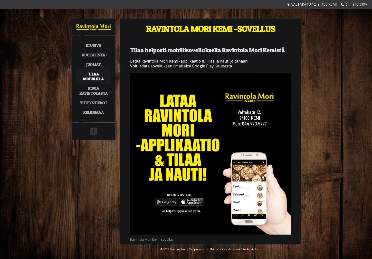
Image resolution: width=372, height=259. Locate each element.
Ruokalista (93, 55)
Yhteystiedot (93, 102)
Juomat (93, 64)
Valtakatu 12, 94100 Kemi (314, 4)
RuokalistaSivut (251, 249)
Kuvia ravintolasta (93, 91)
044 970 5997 (356, 4)
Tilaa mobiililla (93, 76)
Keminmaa (93, 112)
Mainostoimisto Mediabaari (225, 249)
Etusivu (93, 45)
